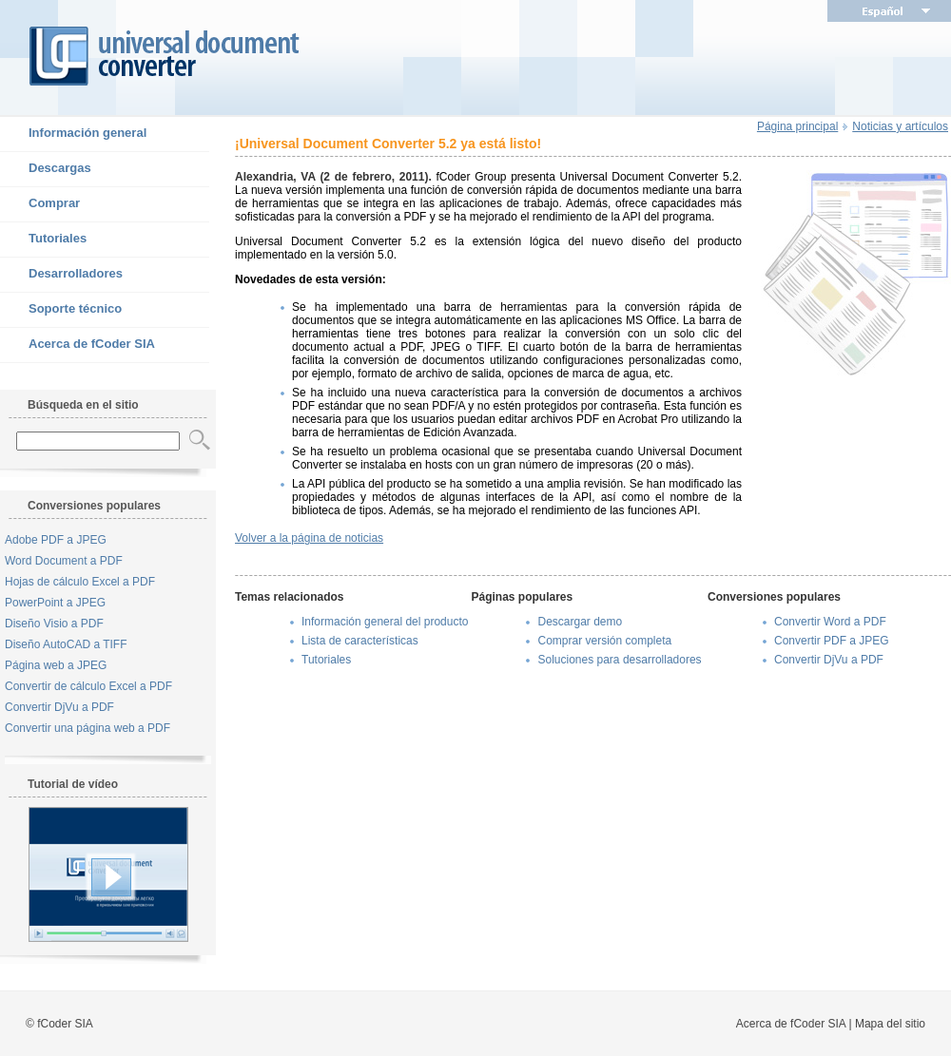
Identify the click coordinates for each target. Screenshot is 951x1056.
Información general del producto (384, 621)
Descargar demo (579, 621)
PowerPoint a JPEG (55, 602)
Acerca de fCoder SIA (77, 345)
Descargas (45, 169)
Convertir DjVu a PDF (59, 707)
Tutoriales (43, 239)
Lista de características (359, 640)
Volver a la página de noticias (309, 538)
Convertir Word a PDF (830, 621)
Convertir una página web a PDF (87, 728)
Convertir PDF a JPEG (831, 640)
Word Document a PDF (64, 560)
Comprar (40, 204)
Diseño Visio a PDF (54, 623)
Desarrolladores (61, 275)
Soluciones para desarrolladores (619, 659)
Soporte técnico (61, 310)
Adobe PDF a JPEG (56, 540)
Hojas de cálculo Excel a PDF (80, 581)
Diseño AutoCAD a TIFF (66, 644)
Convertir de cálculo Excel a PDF (88, 686)
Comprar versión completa (604, 640)
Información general (73, 134)
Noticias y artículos (900, 126)
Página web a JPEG (56, 665)
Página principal (797, 126)
